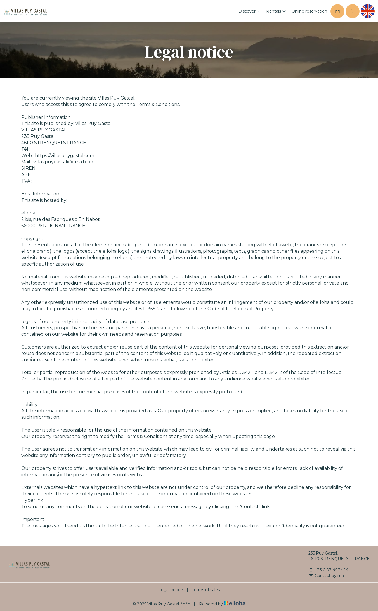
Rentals (276, 11)
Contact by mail (327, 575)
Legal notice (171, 589)
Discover (249, 11)
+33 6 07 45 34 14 (328, 569)
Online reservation (309, 11)
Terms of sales (206, 589)
